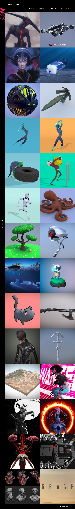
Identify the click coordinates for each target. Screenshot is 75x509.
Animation (53, 8)
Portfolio (13, 4)
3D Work (31, 8)
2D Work (42, 8)
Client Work (65, 8)
